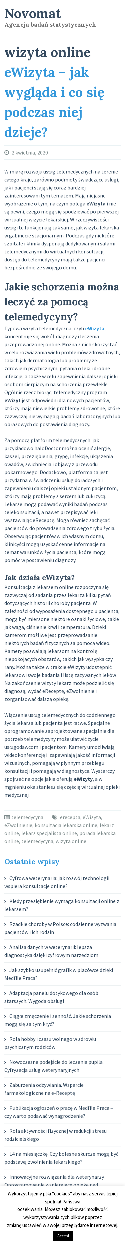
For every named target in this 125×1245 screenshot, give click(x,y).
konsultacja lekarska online (66, 825)
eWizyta (92, 817)
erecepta (70, 817)
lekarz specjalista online (49, 833)
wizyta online (71, 841)
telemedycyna (27, 817)
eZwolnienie (18, 825)
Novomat (32, 13)
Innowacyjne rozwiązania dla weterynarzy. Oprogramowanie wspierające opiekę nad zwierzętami (54, 1184)
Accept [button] (63, 1236)
